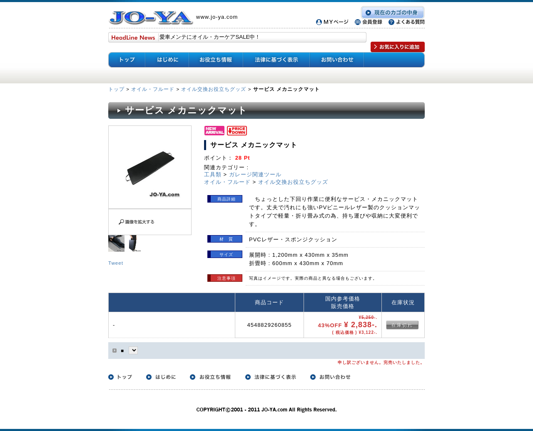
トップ (117, 89)
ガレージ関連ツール (255, 174)
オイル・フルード (152, 89)
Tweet (115, 263)
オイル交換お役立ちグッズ (213, 89)
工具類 (213, 174)
